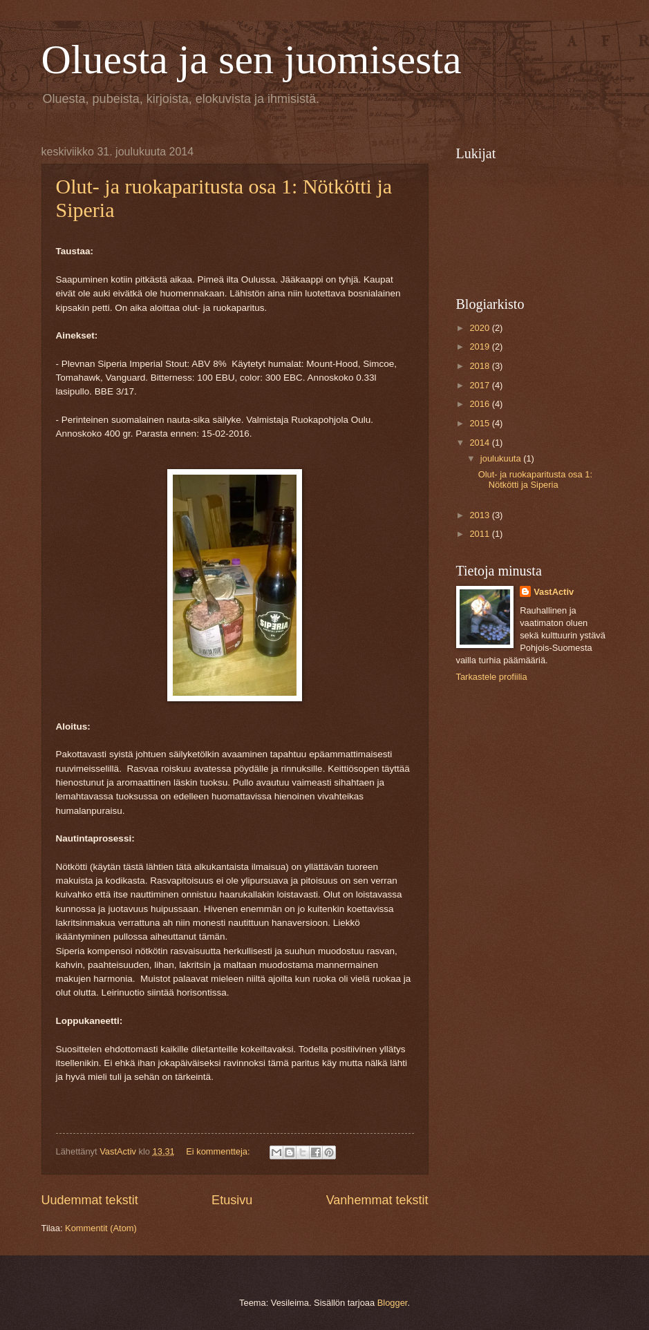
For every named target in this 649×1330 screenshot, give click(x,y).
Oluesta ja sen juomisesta (251, 59)
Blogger (392, 1303)
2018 (480, 366)
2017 (480, 385)
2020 (480, 328)
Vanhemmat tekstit (377, 1200)
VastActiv (554, 592)
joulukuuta (501, 458)
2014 (480, 442)
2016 (480, 404)
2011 (480, 534)
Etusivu (231, 1200)
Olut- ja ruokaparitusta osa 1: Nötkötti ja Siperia (535, 479)
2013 (480, 515)
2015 (480, 423)
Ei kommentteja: (219, 1151)
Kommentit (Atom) (101, 1228)
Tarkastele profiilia (491, 677)
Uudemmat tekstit (89, 1200)
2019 (480, 346)
